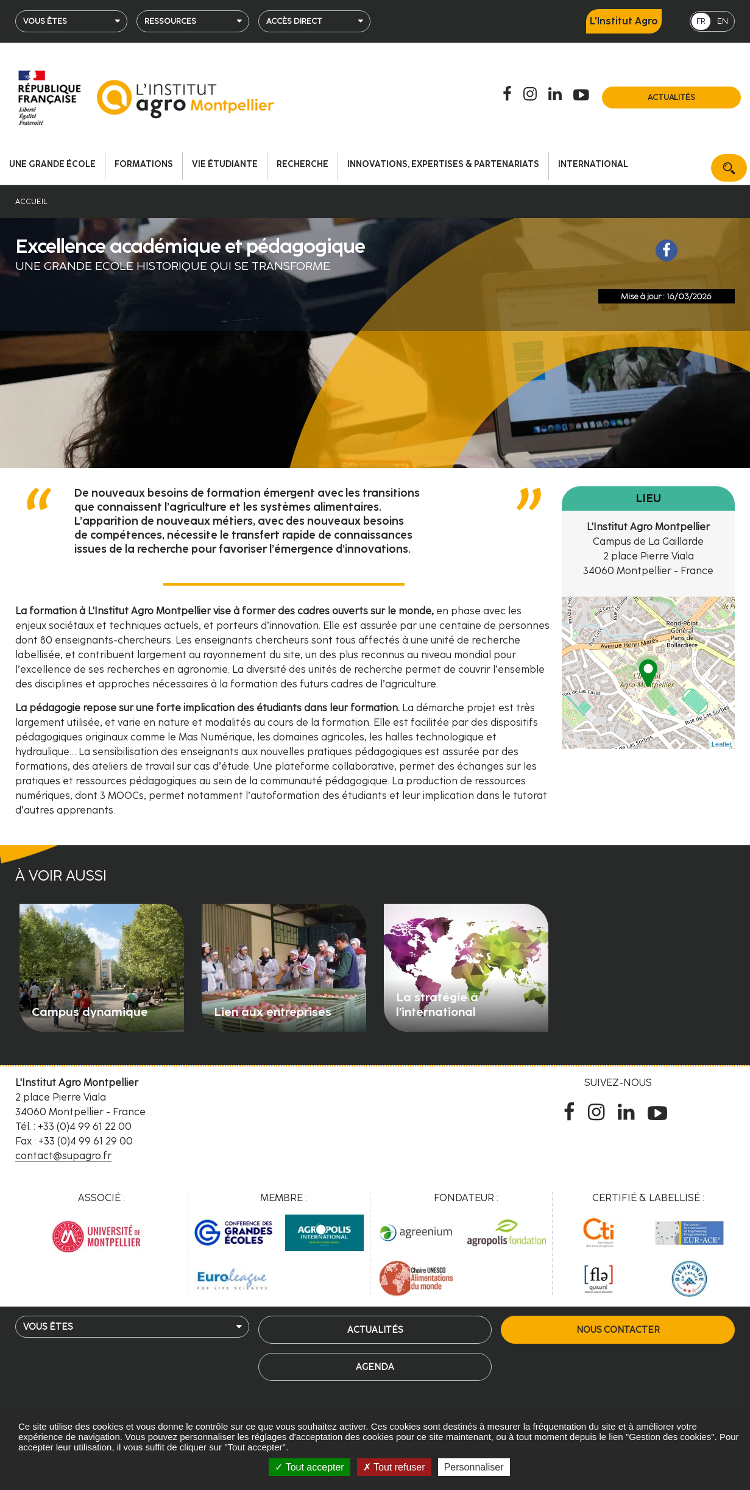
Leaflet (722, 744)
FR (701, 21)
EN (722, 21)
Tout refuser (394, 1467)
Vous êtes (45, 21)
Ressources (170, 21)
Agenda (375, 1366)
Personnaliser (474, 1467)
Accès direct (294, 21)
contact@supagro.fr (63, 1156)
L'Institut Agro (624, 21)
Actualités (671, 97)
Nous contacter (618, 1329)
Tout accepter (309, 1467)
